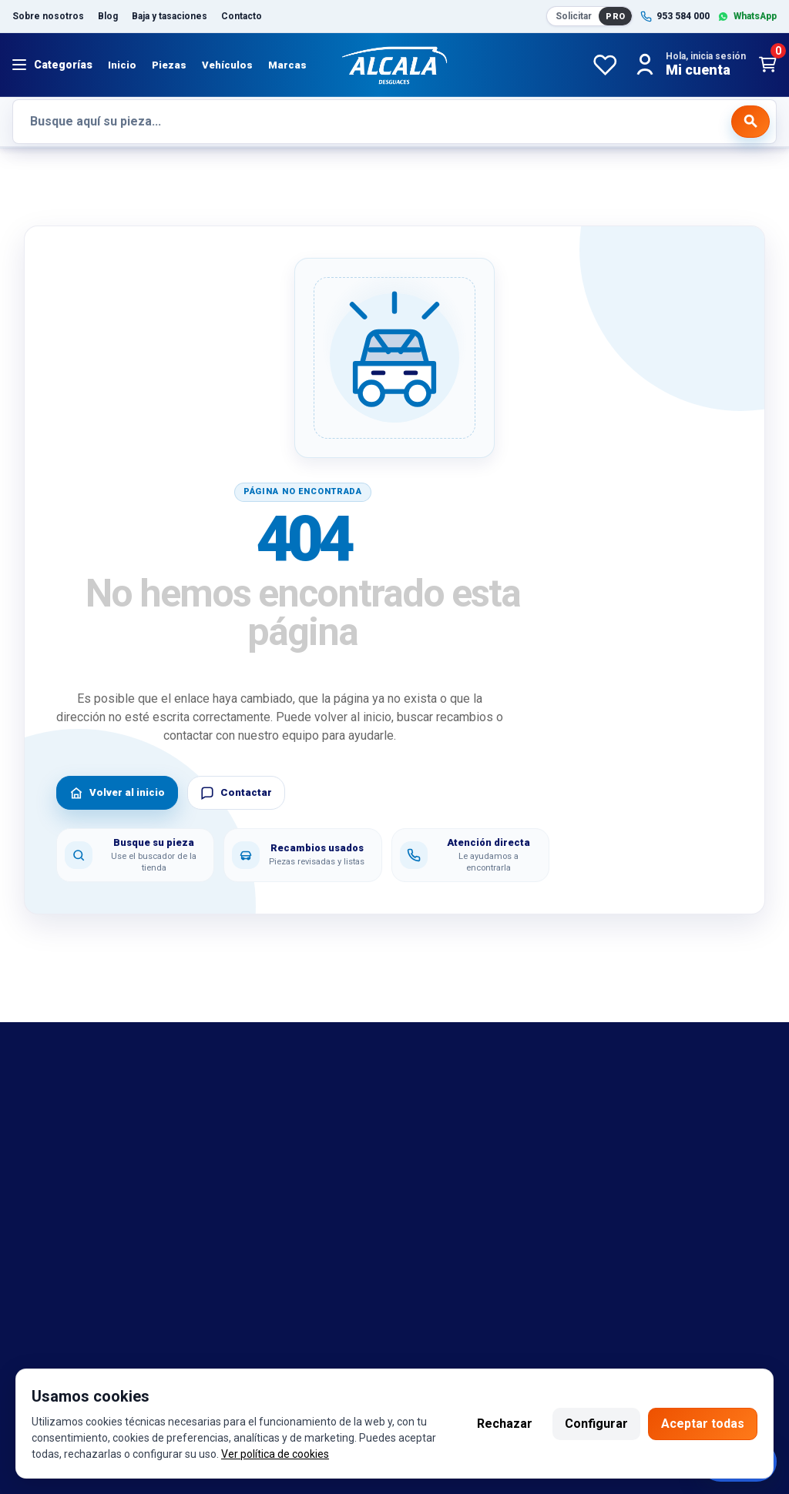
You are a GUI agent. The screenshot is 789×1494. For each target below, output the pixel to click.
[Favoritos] (604, 64)
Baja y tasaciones (169, 16)
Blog (108, 16)
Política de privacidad (470, 1171)
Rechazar (504, 1423)
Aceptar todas (702, 1423)
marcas (33, 1125)
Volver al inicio (117, 793)
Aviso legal (442, 1102)
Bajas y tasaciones (64, 1102)
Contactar (236, 793)
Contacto (241, 16)
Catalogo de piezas (65, 1217)
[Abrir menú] (52, 65)
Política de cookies (464, 1148)
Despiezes (42, 1239)
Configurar (596, 1423)
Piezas (169, 65)
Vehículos (227, 65)
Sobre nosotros (48, 16)
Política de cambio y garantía (490, 1125)
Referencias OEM (60, 1148)
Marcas (287, 65)
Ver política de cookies (275, 1454)
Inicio (122, 65)
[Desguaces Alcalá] (394, 64)
